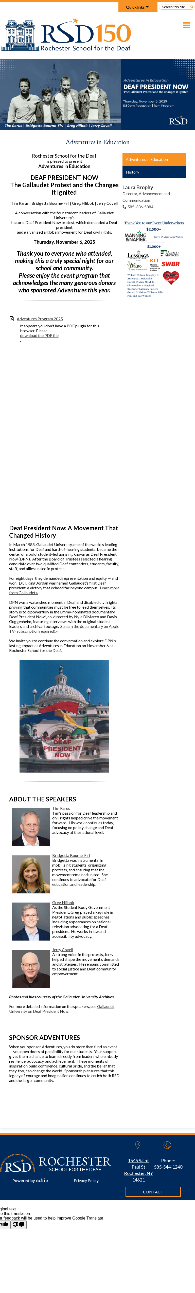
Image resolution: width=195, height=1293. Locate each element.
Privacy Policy (86, 1180)
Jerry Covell (62, 949)
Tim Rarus (61, 808)
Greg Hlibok (63, 902)
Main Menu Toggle (186, 25)
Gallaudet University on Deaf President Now (61, 1009)
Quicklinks (135, 7)
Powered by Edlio (30, 1180)
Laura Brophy (137, 187)
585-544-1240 (168, 1167)
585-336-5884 (140, 206)
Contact (153, 1191)
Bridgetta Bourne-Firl (71, 855)
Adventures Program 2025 (40, 318)
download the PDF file (39, 335)
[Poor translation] (18, 1225)
